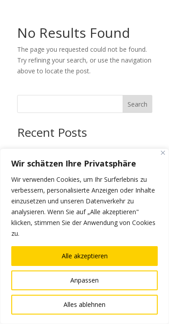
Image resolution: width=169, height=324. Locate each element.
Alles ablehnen (84, 304)
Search (137, 104)
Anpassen (84, 280)
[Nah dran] (163, 153)
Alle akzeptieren (85, 256)
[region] (84, 236)
